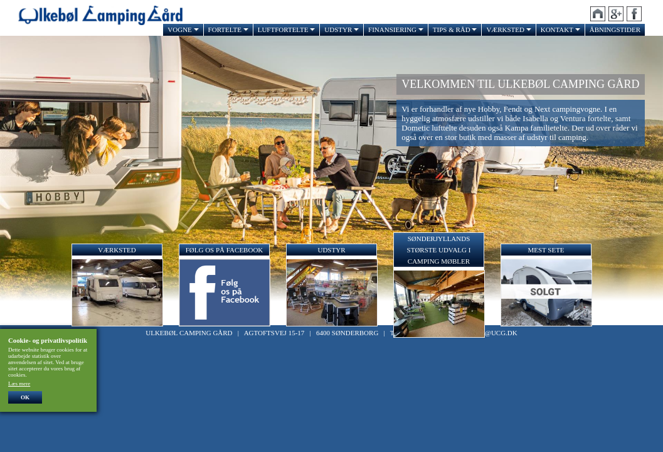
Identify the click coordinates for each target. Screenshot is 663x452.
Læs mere (19, 383)
